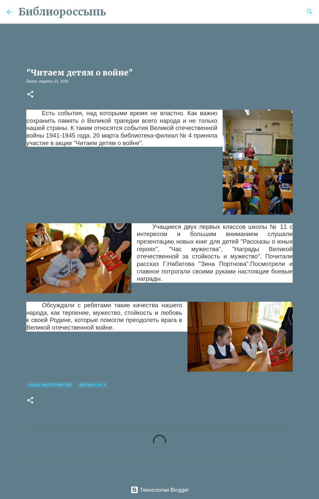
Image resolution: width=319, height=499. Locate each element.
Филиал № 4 (92, 385)
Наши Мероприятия (50, 385)
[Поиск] (115, 12)
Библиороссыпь (62, 11)
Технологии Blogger (160, 490)
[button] (30, 94)
